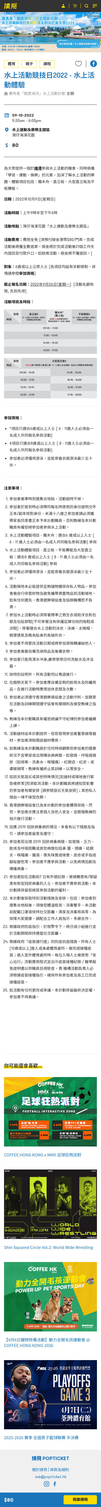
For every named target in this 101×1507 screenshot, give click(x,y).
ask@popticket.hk (50, 1476)
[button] (93, 63)
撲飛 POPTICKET (50, 1458)
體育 (11, 63)
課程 (47, 63)
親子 (29, 63)
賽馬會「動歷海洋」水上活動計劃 (37, 93)
